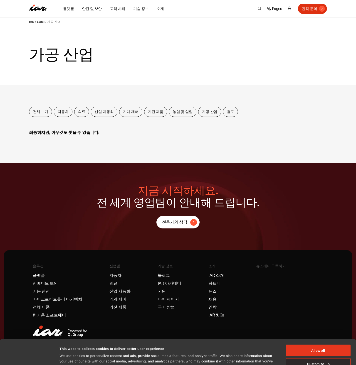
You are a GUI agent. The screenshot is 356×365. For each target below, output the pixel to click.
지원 (162, 291)
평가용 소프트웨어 (49, 315)
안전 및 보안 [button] (92, 8)
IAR (31, 22)
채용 (212, 299)
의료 (81, 111)
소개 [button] (160, 8)
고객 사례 (117, 8)
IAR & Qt (216, 315)
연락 (212, 307)
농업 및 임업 (183, 111)
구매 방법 (166, 307)
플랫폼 (39, 275)
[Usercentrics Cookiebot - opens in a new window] (29, 356)
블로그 (164, 275)
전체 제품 (41, 307)
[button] (259, 8)
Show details (70, 356)
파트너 (214, 283)
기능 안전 (41, 291)
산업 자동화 (104, 111)
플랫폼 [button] (68, 8)
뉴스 (212, 291)
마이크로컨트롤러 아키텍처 (57, 299)
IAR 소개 (216, 275)
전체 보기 (40, 111)
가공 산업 (53, 22)
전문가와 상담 (174, 222)
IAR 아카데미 (169, 283)
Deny (318, 354)
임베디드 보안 (45, 283)
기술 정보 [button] (140, 8)
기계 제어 (130, 111)
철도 (230, 111)
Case (40, 22)
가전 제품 (155, 111)
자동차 (63, 111)
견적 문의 (309, 8)
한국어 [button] (289, 9)
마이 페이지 (168, 299)
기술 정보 (165, 266)
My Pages (274, 8)
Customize (318, 340)
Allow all (318, 327)
